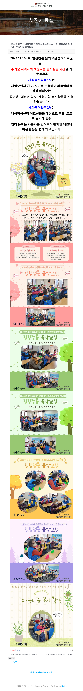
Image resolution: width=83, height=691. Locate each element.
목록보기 (11, 658)
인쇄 (71, 650)
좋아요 (12, 650)
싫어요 (18, 650)
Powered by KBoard (14, 662)
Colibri (64, 686)
